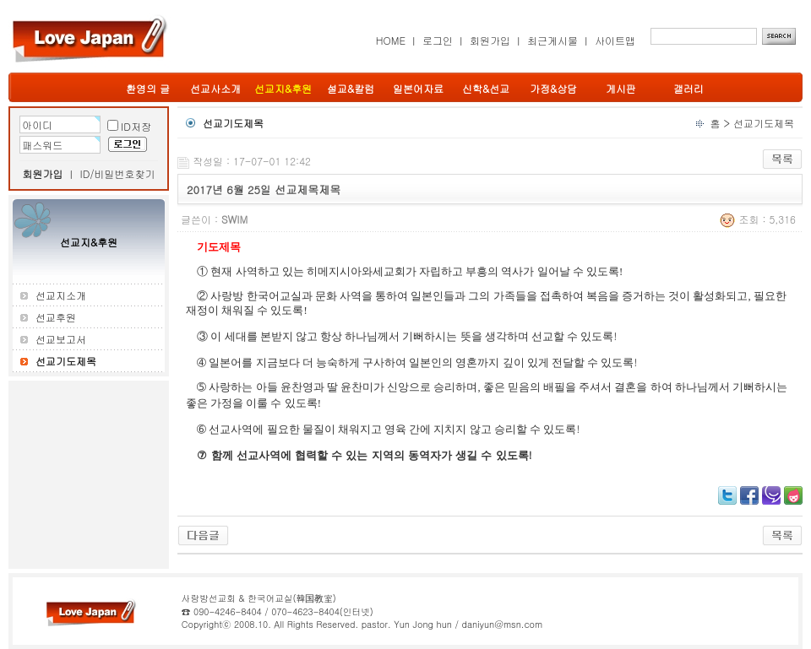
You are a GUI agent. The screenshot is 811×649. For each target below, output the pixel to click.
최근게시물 (552, 40)
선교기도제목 (763, 123)
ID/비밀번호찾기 (117, 173)
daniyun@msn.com (501, 624)
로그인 (437, 40)
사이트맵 (615, 40)
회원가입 (490, 40)
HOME (391, 40)
